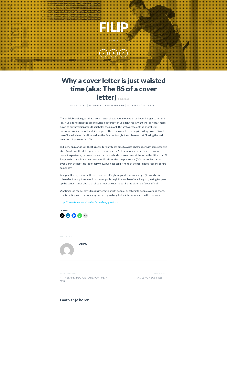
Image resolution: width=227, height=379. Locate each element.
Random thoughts (114, 105)
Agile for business (152, 277)
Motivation (95, 105)
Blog (82, 105)
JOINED (150, 105)
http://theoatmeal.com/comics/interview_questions (89, 202)
